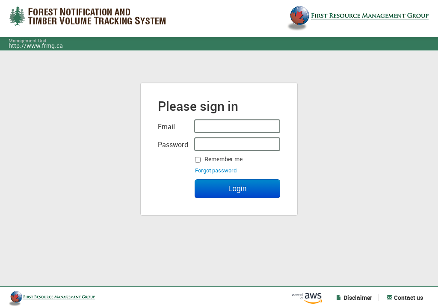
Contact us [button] (405, 297)
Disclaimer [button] (354, 297)
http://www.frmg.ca (36, 46)
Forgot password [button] (216, 170)
